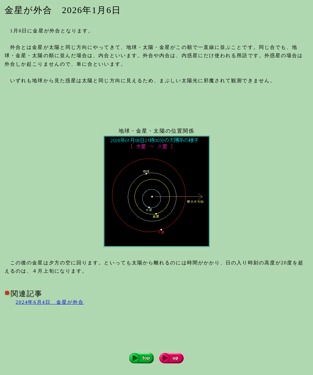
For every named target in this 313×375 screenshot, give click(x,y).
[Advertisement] (116, 103)
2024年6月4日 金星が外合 (50, 302)
